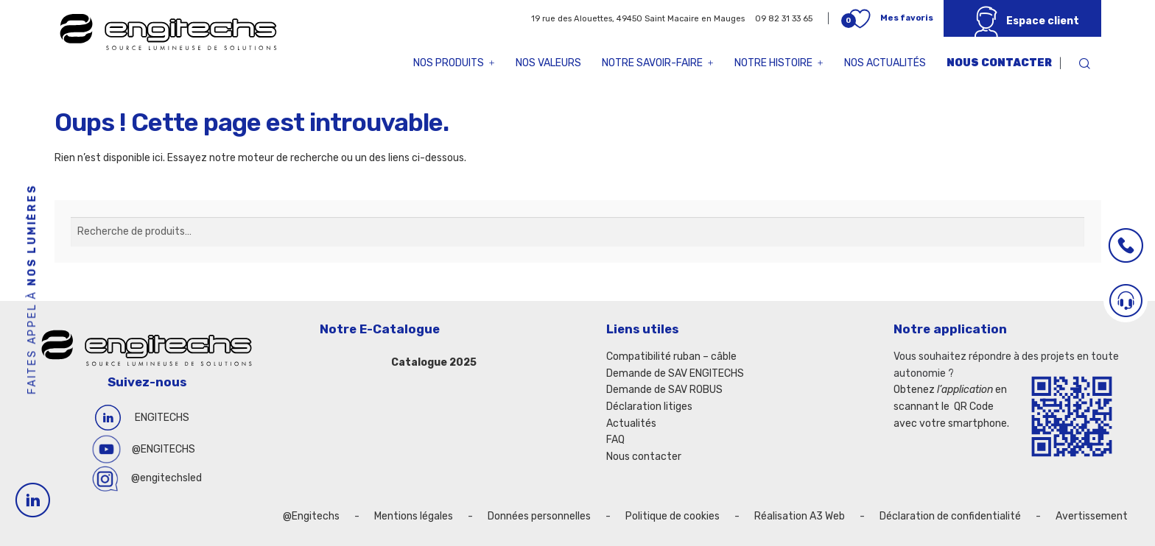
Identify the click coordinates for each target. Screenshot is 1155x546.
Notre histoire (779, 63)
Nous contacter (999, 63)
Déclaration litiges (649, 406)
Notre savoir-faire (658, 63)
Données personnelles (539, 516)
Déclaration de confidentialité (950, 516)
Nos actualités (885, 63)
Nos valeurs (548, 63)
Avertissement (1092, 516)
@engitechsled (166, 478)
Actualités (631, 423)
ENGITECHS (162, 417)
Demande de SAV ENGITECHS (675, 373)
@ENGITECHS (163, 449)
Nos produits (454, 63)
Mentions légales (413, 516)
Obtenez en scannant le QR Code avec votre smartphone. (951, 406)
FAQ (615, 439)
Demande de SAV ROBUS (664, 389)
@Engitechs (311, 516)
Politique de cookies (672, 516)
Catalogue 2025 (434, 362)
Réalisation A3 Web (799, 516)
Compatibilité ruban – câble (671, 356)
